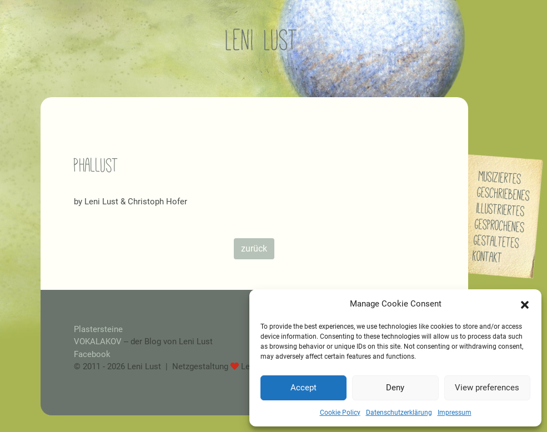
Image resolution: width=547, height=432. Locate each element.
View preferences (487, 388)
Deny (395, 388)
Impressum (454, 412)
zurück (254, 248)
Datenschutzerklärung (399, 412)
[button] (524, 303)
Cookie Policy (340, 412)
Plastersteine (98, 329)
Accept (303, 388)
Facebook (92, 354)
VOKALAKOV (98, 341)
